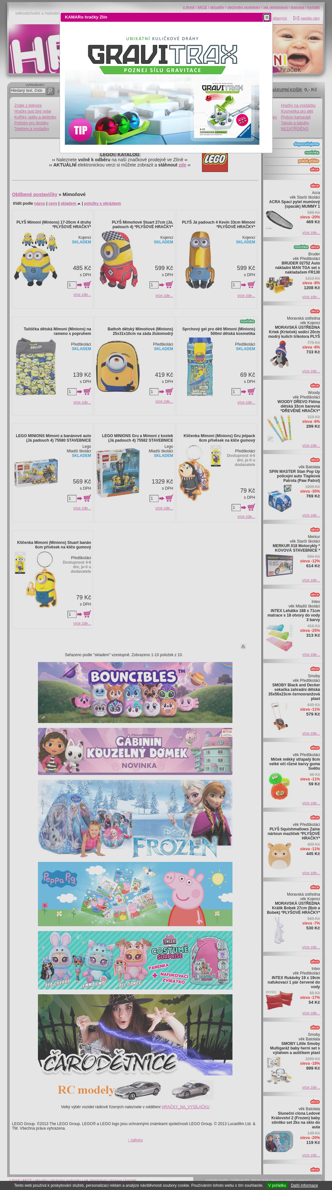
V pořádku (277, 1185)
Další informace (304, 1185)
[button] (266, 17)
